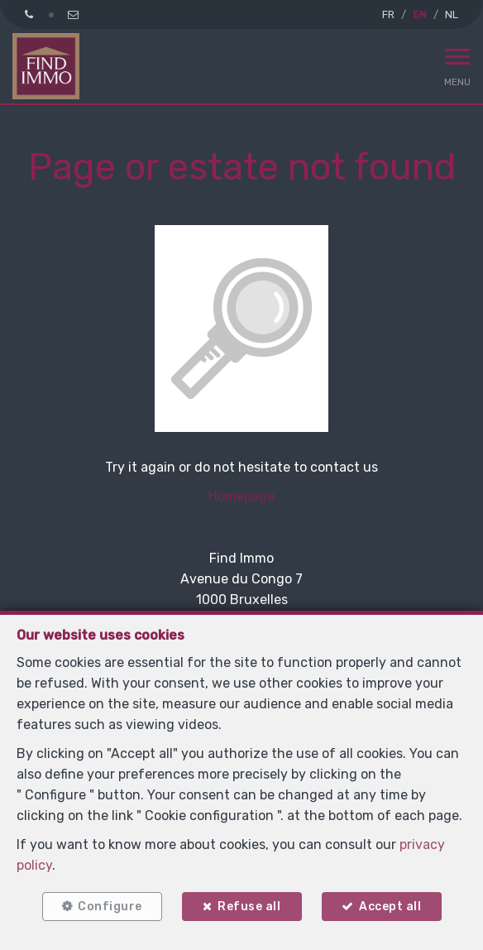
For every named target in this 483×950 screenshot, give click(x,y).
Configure (110, 907)
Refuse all (249, 907)
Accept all (390, 907)
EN (420, 14)
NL (451, 14)
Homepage (241, 496)
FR (388, 14)
